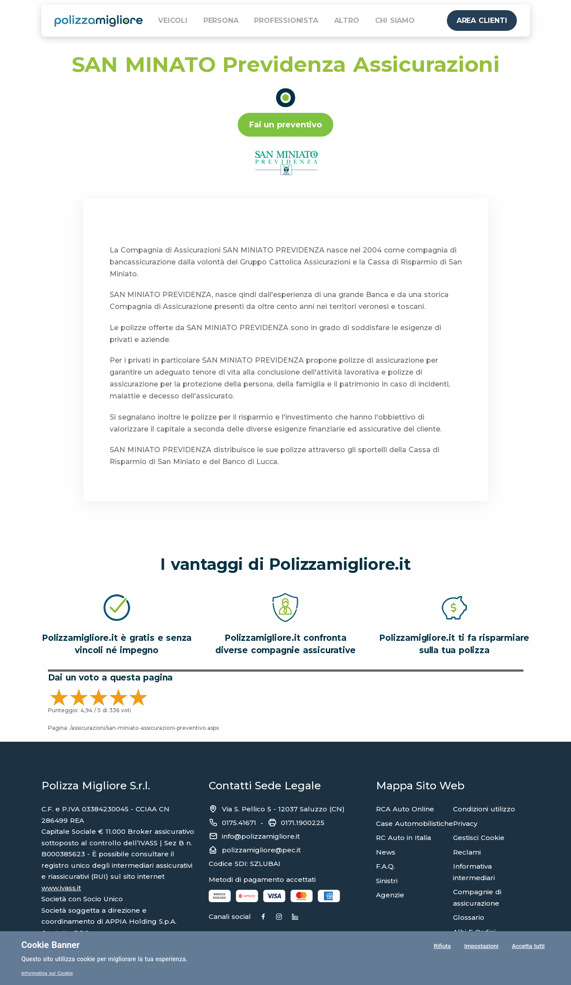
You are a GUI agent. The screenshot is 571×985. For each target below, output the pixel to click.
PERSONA (221, 20)
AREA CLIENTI (482, 20)
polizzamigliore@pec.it (261, 850)
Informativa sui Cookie (49, 973)
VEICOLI (173, 20)
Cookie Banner (51, 945)
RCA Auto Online (405, 809)
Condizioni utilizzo (484, 809)
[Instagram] (295, 917)
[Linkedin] (319, 917)
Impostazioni (480, 947)
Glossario (468, 917)
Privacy (465, 823)
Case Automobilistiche (414, 823)
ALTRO (346, 20)
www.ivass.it (61, 888)
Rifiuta (442, 947)
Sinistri (387, 881)
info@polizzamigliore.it (261, 836)
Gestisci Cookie (479, 837)
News (385, 852)
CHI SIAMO (395, 20)
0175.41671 (239, 822)
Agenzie (390, 895)
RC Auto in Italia (403, 837)
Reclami (467, 852)
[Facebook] (271, 917)
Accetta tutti (528, 947)
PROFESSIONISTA (286, 20)
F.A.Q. (385, 866)
